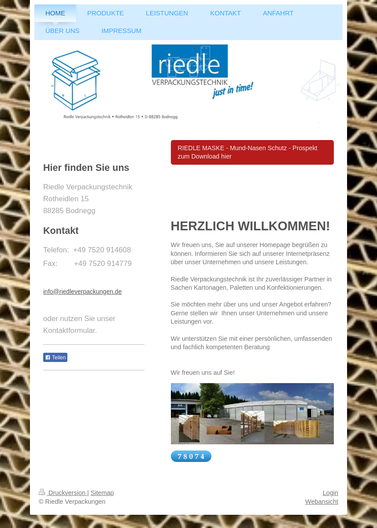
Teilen (55, 357)
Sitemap (102, 492)
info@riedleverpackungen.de (82, 291)
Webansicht (321, 501)
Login (330, 492)
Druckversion (63, 492)
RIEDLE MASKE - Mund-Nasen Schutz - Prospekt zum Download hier (248, 152)
